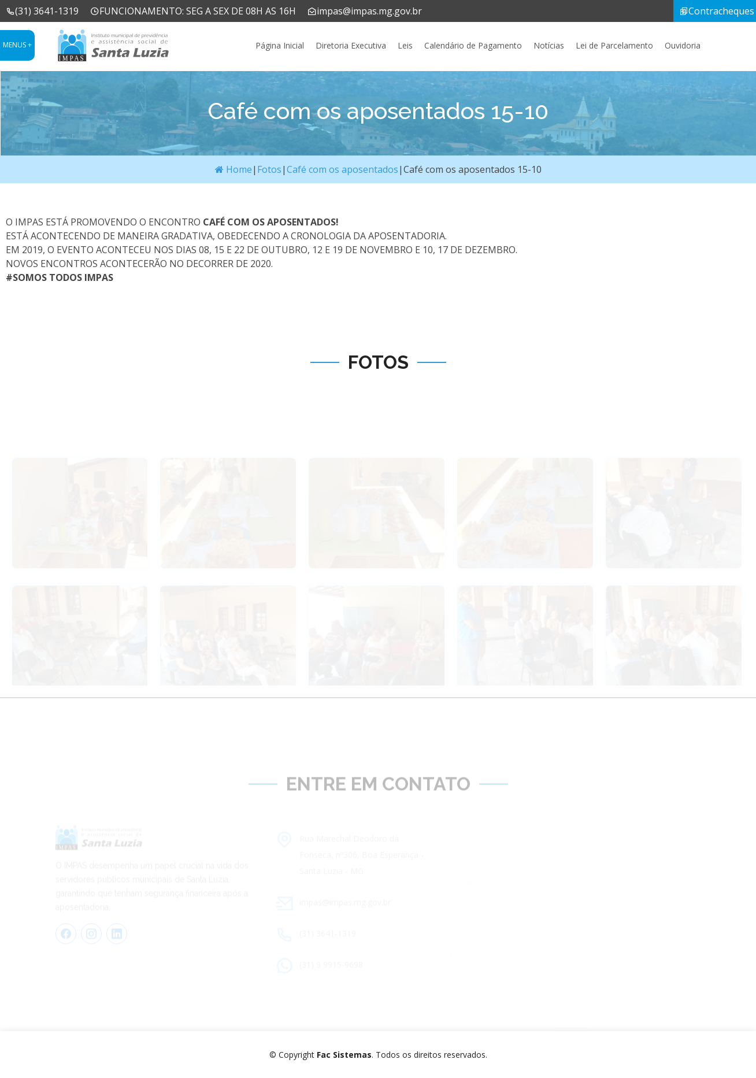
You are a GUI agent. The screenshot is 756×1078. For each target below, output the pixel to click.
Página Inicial (279, 45)
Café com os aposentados (342, 169)
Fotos (269, 169)
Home (233, 169)
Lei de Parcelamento (614, 45)
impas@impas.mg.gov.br (364, 11)
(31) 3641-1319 (42, 11)
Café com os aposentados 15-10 (472, 169)
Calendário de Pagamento (473, 45)
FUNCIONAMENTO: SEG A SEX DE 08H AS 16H (193, 11)
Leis (405, 45)
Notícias (548, 45)
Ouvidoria (683, 45)
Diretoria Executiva (351, 45)
